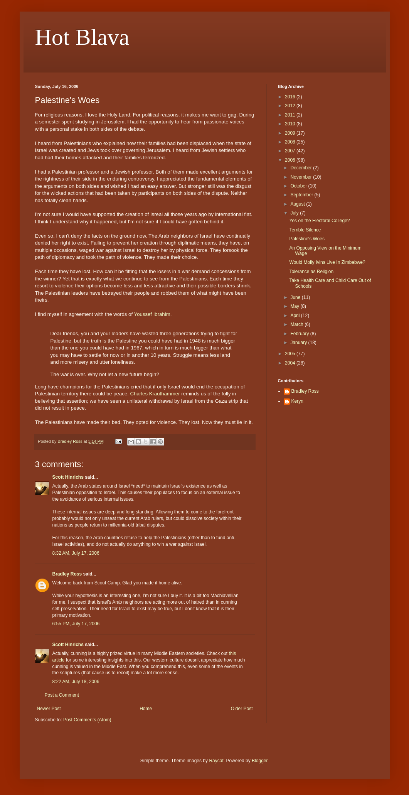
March (297, 324)
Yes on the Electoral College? (319, 220)
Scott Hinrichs (68, 477)
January (299, 342)
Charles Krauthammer (155, 394)
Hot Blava (82, 37)
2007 (290, 151)
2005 (290, 353)
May (295, 306)
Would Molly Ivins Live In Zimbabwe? (327, 262)
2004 (290, 363)
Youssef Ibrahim (152, 314)
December (301, 167)
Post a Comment (62, 695)
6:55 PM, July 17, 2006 (76, 623)
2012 (290, 105)
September (302, 194)
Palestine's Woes (306, 238)
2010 (290, 124)
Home (146, 708)
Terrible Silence (305, 230)
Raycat (216, 760)
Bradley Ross (67, 574)
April (295, 315)
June (295, 297)
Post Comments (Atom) (87, 719)
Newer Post (49, 708)
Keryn (297, 401)
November (301, 177)
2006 (290, 160)
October (299, 186)
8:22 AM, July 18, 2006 (75, 681)
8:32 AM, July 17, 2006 (75, 553)
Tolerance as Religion (311, 271)
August (298, 204)
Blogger (260, 760)
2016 (290, 97)
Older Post (242, 708)
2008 (290, 142)
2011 (290, 115)
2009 (290, 133)
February (300, 333)
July (295, 213)
